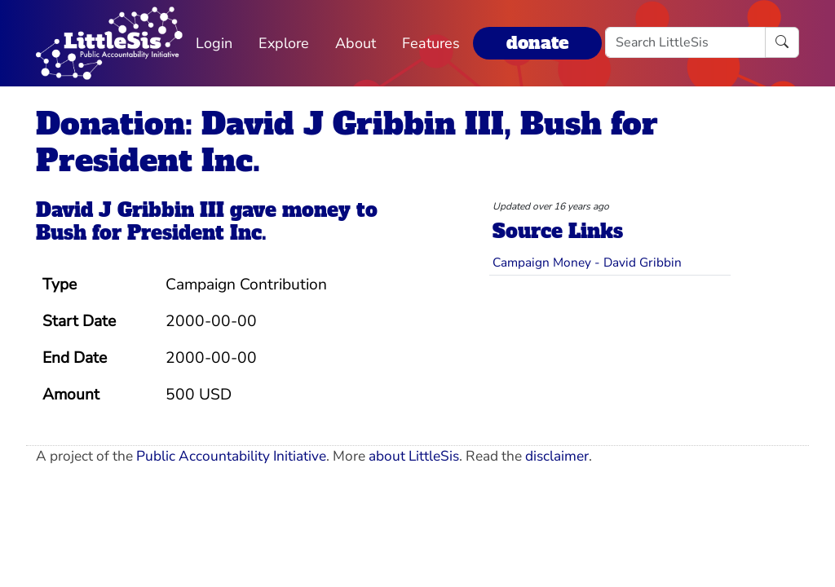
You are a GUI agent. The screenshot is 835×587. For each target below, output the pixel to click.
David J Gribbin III (130, 210)
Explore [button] (283, 43)
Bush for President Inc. (151, 233)
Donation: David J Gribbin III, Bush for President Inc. (347, 142)
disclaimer (557, 456)
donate (537, 43)
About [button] (355, 43)
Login (214, 43)
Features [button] (431, 43)
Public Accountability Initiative (231, 456)
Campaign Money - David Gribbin (587, 262)
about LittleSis (414, 456)
